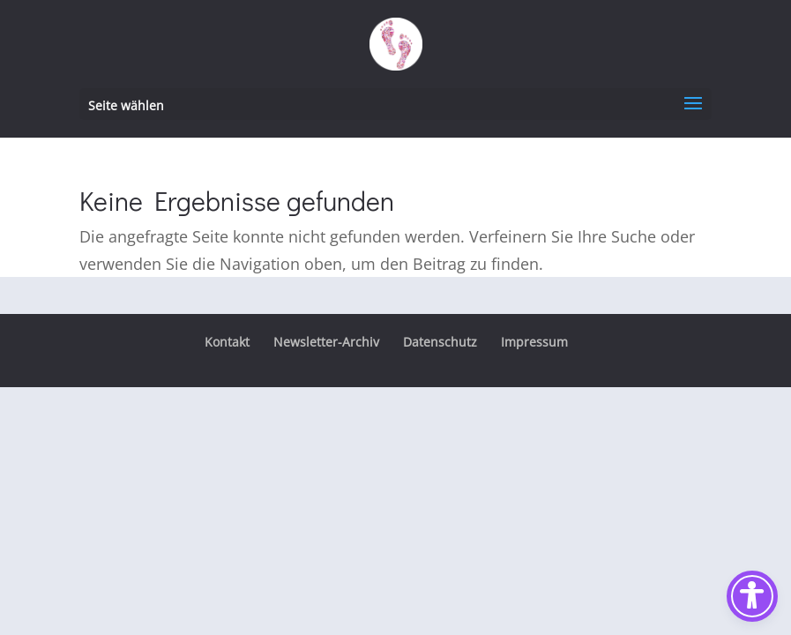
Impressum (534, 341)
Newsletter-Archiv (326, 341)
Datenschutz (440, 341)
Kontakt (227, 341)
